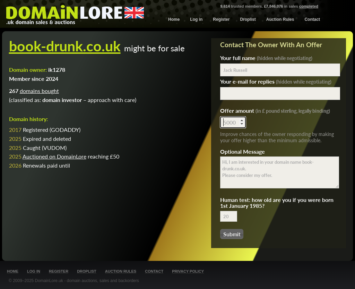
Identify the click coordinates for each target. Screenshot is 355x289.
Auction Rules (280, 19)
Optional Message (242, 151)
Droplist (248, 19)
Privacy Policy (188, 271)
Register (221, 19)
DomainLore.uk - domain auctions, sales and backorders (87, 280)
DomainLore (74, 13)
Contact (312, 19)
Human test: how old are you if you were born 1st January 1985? (277, 203)
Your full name (266, 58)
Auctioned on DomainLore (54, 156)
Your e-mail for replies (275, 81)
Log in (196, 19)
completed (308, 6)
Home (174, 19)
